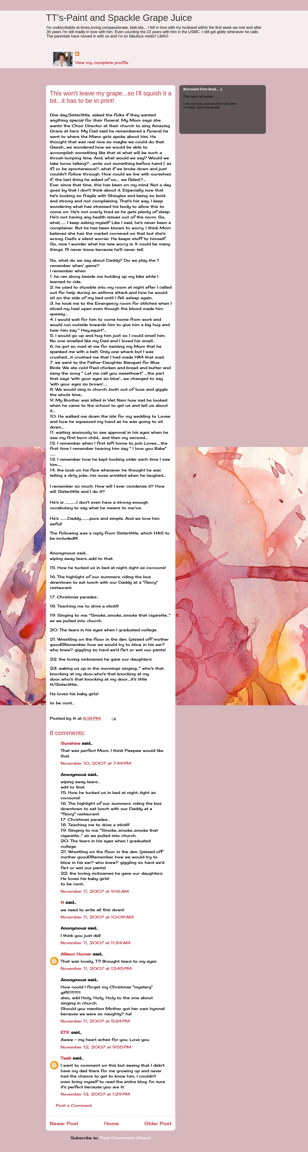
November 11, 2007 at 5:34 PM (95, 1021)
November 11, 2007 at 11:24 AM (95, 942)
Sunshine (70, 743)
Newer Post (64, 1123)
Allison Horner (76, 954)
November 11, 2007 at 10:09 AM (97, 917)
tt (62, 902)
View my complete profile (101, 62)
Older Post (158, 1123)
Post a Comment (74, 1105)
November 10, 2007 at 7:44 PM (96, 763)
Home (111, 1123)
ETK (65, 1032)
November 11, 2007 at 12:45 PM (96, 968)
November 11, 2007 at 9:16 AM (95, 891)
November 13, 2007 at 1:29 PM (95, 1094)
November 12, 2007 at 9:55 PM (96, 1047)
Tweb (66, 1058)
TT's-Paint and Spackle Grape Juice (119, 18)
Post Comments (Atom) (125, 1137)
